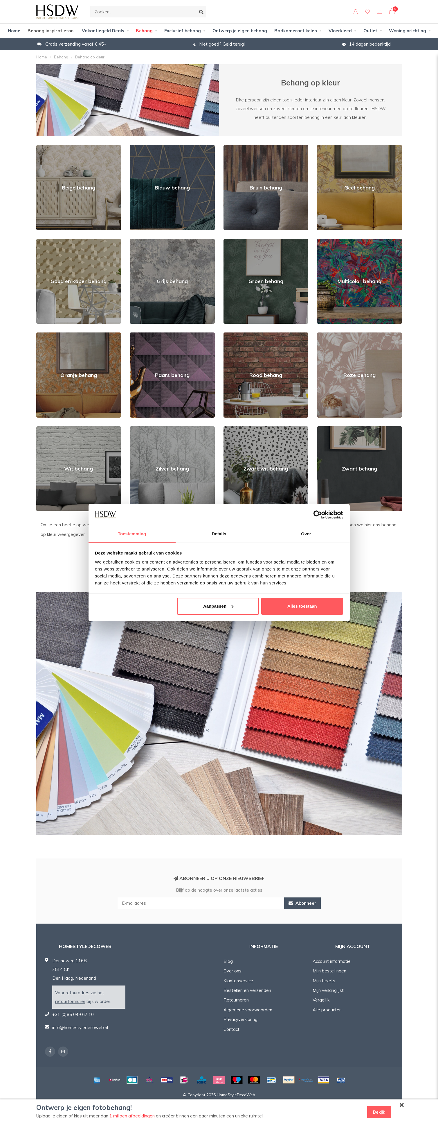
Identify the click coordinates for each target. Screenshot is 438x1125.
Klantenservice (238, 980)
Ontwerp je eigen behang (239, 30)
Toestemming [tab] (132, 533)
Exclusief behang (182, 30)
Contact (231, 1029)
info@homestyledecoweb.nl (80, 1027)
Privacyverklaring (240, 1019)
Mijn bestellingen (329, 971)
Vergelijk (321, 1000)
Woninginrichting (407, 30)
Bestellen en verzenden (247, 990)
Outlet (370, 30)
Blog (228, 961)
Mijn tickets (324, 980)
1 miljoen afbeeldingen (132, 1116)
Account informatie (332, 961)
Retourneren (236, 1000)
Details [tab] (219, 533)
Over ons (232, 971)
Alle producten (327, 1010)
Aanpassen (218, 606)
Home (14, 30)
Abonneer (302, 903)
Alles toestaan (302, 606)
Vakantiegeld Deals (103, 30)
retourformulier (70, 1001)
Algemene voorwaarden (247, 1010)
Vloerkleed (340, 30)
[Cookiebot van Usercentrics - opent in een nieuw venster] (317, 514)
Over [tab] (306, 533)
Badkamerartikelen (295, 30)
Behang (144, 30)
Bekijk (379, 1112)
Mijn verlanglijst (328, 990)
